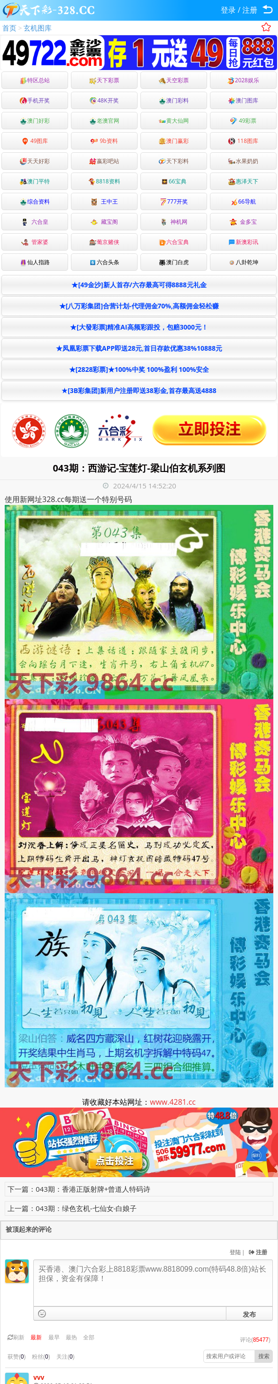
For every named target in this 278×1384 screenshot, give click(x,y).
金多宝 (243, 222)
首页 (9, 27)
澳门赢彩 (174, 141)
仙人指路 (35, 262)
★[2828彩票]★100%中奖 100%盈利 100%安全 (139, 369)
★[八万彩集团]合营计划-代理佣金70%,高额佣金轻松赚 (139, 305)
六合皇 (34, 222)
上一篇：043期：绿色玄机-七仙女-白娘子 (72, 1208)
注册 (249, 10)
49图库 (35, 141)
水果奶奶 (243, 161)
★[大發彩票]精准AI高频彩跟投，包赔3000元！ (139, 326)
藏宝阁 (104, 222)
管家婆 (34, 242)
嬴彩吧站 (104, 161)
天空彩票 (174, 80)
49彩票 (243, 121)
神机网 (173, 222)
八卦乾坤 (243, 262)
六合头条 (104, 262)
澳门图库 (243, 100)
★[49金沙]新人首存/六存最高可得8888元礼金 (138, 284)
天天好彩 (35, 161)
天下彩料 (174, 161)
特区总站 (35, 80)
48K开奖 (104, 100)
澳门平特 (35, 181)
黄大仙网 (174, 121)
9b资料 (104, 141)
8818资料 (104, 181)
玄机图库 (37, 27)
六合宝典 (174, 242)
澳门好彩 (35, 121)
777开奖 (174, 201)
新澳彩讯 (243, 242)
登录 (228, 10)
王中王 (104, 201)
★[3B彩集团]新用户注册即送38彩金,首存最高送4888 (139, 390)
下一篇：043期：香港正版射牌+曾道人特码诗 (79, 1189)
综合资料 (35, 201)
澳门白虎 (174, 262)
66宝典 (173, 181)
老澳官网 (104, 121)
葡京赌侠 (104, 242)
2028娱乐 (243, 80)
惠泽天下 (243, 181)
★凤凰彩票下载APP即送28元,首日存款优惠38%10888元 (139, 348)
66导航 (243, 201)
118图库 (243, 141)
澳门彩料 (174, 100)
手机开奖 (35, 100)
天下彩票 (104, 80)
